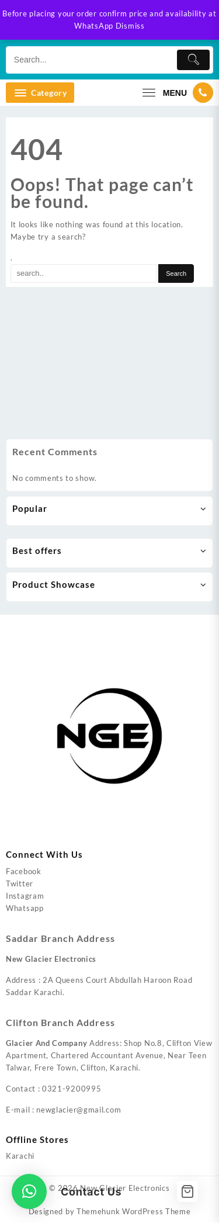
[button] (29, 1191)
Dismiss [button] (130, 25)
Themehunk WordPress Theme (134, 1211)
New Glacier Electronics (124, 1188)
